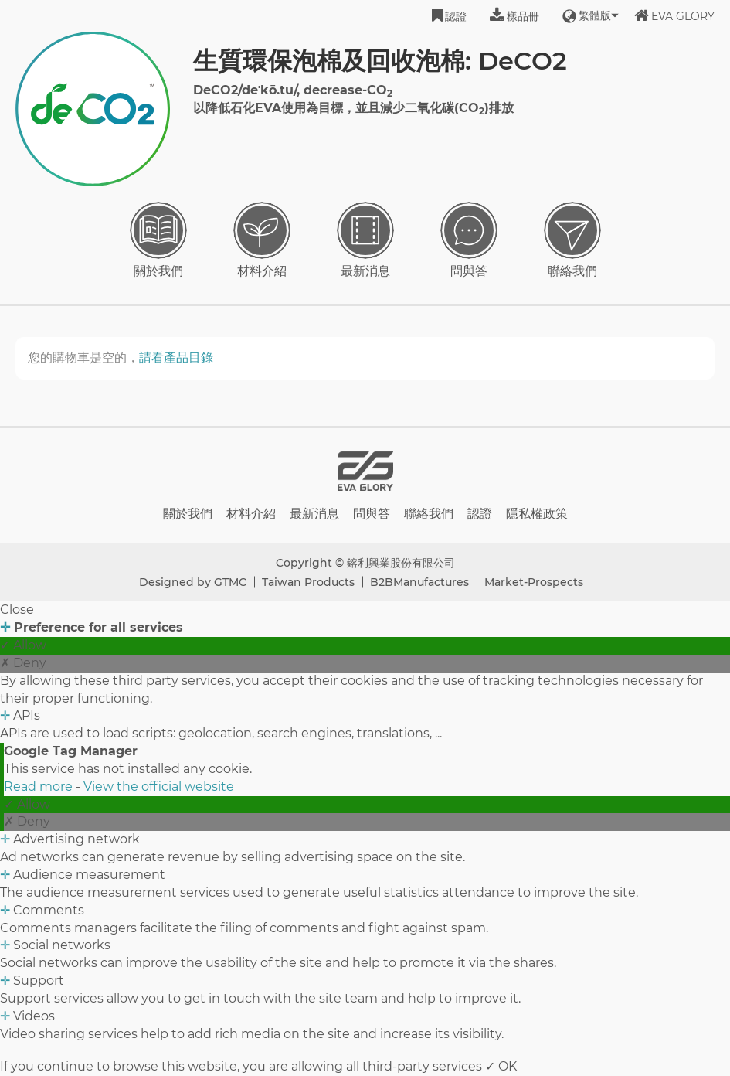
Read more (40, 786)
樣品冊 (514, 15)
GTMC (230, 582)
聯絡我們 (572, 240)
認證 (449, 15)
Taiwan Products (308, 582)
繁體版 (586, 16)
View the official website (158, 786)
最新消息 (365, 240)
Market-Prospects (533, 582)
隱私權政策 (537, 513)
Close (17, 609)
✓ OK (501, 1066)
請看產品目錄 (176, 357)
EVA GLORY (674, 15)
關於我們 (158, 240)
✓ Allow (23, 645)
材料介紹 (261, 240)
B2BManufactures (419, 582)
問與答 (468, 240)
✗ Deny (23, 662)
